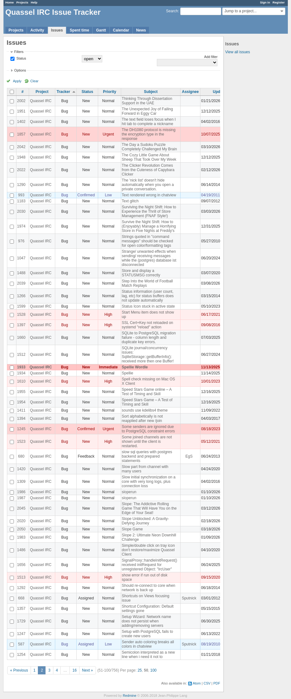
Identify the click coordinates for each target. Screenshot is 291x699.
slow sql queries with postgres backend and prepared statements (147, 456)
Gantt (101, 30)
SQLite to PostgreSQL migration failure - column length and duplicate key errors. (149, 337)
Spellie (127, 373)
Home (9, 2)
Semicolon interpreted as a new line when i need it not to (148, 654)
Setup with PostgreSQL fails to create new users (147, 633)
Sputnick (189, 598)
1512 (21, 354)
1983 (21, 537)
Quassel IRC (40, 101)
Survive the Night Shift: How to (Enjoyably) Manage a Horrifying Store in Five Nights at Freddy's (149, 226)
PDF (216, 683)
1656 (21, 565)
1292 (21, 588)
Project (42, 92)
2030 (21, 211)
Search (172, 11)
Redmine (129, 695)
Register (279, 2)
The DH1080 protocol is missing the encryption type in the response (148, 134)
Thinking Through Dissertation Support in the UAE (147, 100)
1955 (21, 392)
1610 (21, 381)
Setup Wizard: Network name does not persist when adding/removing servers (146, 621)
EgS (189, 456)
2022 (21, 170)
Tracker (63, 92)
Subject (150, 92)
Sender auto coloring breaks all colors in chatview (148, 644)
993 (21, 195)
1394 (21, 418)
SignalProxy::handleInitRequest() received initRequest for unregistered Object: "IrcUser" (149, 564)
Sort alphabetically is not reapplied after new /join (142, 418)
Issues (57, 30)
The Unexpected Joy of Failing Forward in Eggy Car (147, 111)
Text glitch (130, 201)
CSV (207, 683)
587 (21, 644)
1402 (21, 121)
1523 (21, 441)
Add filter (211, 57)
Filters (18, 52)
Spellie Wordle (135, 367)
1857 (21, 134)
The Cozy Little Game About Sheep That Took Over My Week (149, 157)
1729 (21, 621)
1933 (21, 367)
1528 (21, 314)
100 (153, 670)
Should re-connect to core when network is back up (148, 587)
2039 (21, 283)
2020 (21, 521)
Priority (109, 92)
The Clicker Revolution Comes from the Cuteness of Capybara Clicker (148, 169)
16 (74, 670)
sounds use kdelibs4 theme (145, 410)
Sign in (265, 2)
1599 (21, 306)
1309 (21, 481)
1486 (21, 550)
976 (21, 241)
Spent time (79, 30)
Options (20, 70)
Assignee (190, 92)
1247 (21, 634)
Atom (197, 683)
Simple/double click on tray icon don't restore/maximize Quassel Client (148, 550)
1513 (21, 577)
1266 (21, 296)
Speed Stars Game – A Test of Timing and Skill (147, 402)
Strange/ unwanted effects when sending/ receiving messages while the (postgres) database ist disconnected (149, 258)
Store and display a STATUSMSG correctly (141, 273)
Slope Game (132, 529)
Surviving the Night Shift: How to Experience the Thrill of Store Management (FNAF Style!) (149, 211)
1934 (21, 373)
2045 (21, 508)
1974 (21, 226)
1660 (21, 337)
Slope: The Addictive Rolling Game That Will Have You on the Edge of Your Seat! (149, 508)
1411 (21, 410)
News (141, 30)
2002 (21, 101)
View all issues (237, 52)
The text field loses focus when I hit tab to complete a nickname (149, 121)
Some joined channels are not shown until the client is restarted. (147, 441)
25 (140, 670)
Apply (17, 81)
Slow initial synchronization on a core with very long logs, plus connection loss (148, 481)
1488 (21, 273)
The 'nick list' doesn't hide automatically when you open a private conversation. (148, 184)
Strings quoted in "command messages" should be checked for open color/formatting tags (147, 241)
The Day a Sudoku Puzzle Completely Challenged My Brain (149, 146)
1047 (21, 258)
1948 (21, 157)
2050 (21, 529)
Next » (87, 670)
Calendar (121, 30)
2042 (21, 147)
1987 (21, 498)
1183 (21, 201)
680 (21, 456)
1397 (21, 325)
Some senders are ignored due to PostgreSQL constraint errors (148, 429)
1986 (21, 492)
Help (34, 2)
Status (20, 58)
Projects (22, 2)
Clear (34, 81)
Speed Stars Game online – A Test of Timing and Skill (146, 391)
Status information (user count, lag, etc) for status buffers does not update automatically (148, 296)
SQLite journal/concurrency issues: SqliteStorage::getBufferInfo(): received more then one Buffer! (148, 354)
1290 (21, 184)
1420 (21, 469)
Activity (37, 30)
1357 (21, 608)
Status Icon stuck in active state (148, 306)
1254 (21, 654)
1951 (21, 111)
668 (21, 598)
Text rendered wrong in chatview (149, 195)
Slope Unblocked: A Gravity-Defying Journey (145, 521)
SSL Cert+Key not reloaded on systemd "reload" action (147, 325)
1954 (21, 402)
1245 (21, 429)
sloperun (129, 492)
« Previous (19, 670)
